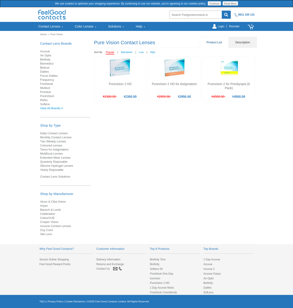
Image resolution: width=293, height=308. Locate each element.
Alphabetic (126, 52)
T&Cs (42, 301)
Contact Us (103, 268)
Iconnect (155, 278)
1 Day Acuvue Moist (162, 287)
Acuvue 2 (209, 269)
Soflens (45, 104)
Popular (110, 52)
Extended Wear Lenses (55, 157)
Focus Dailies (49, 75)
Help (140, 26)
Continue (214, 3)
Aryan (44, 205)
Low (141, 52)
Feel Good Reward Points (54, 264)
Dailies (44, 71)
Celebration (47, 213)
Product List (214, 42)
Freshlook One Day (161, 273)
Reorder (234, 26)
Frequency (47, 79)
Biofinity (45, 59)
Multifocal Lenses (51, 153)
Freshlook (46, 84)
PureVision (47, 96)
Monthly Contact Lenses (55, 137)
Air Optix (45, 55)
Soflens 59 (156, 269)
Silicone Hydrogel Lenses (56, 165)
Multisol (45, 88)
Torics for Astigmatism (54, 149)
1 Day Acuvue (212, 259)
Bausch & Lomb (50, 209)
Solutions (116, 26)
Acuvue (45, 51)
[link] (50, 278)
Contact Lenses (50, 26)
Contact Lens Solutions (55, 176)
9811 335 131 (246, 14)
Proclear (45, 92)
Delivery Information (108, 259)
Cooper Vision (49, 222)
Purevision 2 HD (159, 283)
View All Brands (51, 108)
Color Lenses (86, 26)
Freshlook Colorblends (163, 292)
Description (242, 42)
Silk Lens (46, 234)
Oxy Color (46, 230)
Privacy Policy (55, 301)
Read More (230, 3)
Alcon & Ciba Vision (53, 201)
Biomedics (47, 63)
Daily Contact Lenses (54, 133)
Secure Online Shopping (54, 259)
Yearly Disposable (52, 169)
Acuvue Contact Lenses (55, 226)
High (152, 52)
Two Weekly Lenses (53, 141)
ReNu (44, 100)
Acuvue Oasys (212, 273)
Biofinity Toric (158, 259)
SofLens (208, 292)
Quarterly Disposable (53, 161)
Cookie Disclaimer (75, 301)
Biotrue (44, 67)
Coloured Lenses (51, 145)
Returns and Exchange (110, 264)
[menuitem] (53, 26)
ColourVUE (47, 218)
